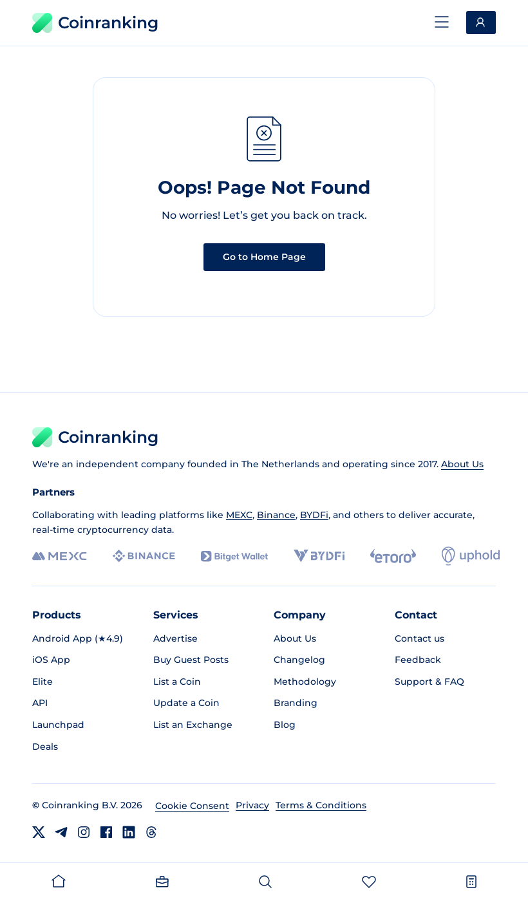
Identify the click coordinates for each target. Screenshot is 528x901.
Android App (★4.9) (77, 638)
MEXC (239, 515)
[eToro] (393, 556)
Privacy (252, 805)
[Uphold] (471, 556)
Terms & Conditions (321, 805)
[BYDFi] (319, 556)
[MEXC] (59, 556)
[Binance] (144, 556)
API (40, 703)
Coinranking (95, 23)
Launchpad (58, 724)
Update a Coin (186, 703)
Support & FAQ (429, 681)
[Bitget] (234, 556)
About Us (462, 464)
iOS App (51, 659)
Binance (276, 515)
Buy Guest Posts (191, 659)
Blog (285, 724)
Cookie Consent (192, 806)
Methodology (305, 681)
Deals (45, 746)
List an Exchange (192, 724)
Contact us (419, 638)
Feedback (418, 659)
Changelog (299, 659)
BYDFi (314, 515)
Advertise (175, 638)
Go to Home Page (264, 257)
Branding (295, 703)
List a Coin (177, 681)
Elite (42, 681)
